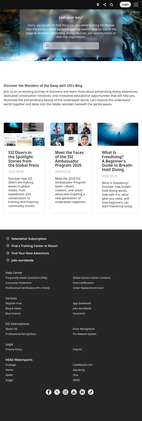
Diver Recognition (84, 329)
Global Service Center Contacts (91, 277)
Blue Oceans (13, 313)
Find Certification (83, 283)
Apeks (9, 375)
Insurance (79, 313)
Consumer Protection (19, 283)
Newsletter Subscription (27, 239)
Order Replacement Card (88, 288)
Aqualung (79, 370)
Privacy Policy (14, 349)
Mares (9, 370)
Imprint (77, 349)
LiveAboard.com (83, 364)
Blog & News (13, 308)
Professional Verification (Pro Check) (28, 288)
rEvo (75, 375)
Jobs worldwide (20, 260)
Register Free (14, 303)
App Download (82, 303)
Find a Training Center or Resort (32, 246)
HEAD (76, 380)
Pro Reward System (85, 334)
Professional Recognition (21, 334)
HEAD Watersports (19, 360)
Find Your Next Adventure (28, 253)
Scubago (11, 364)
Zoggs (9, 380)
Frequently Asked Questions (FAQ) (26, 277)
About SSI (12, 329)
